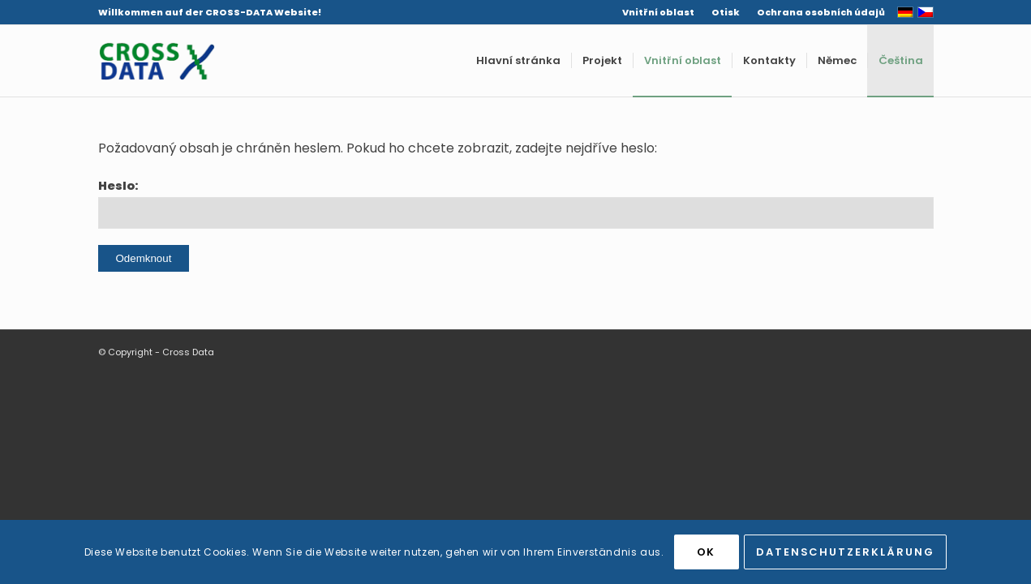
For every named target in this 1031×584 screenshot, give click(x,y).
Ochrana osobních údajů (821, 12)
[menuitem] (658, 12)
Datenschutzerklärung (845, 552)
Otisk (725, 12)
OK (706, 552)
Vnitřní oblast (658, 12)
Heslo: (516, 203)
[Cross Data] (156, 61)
